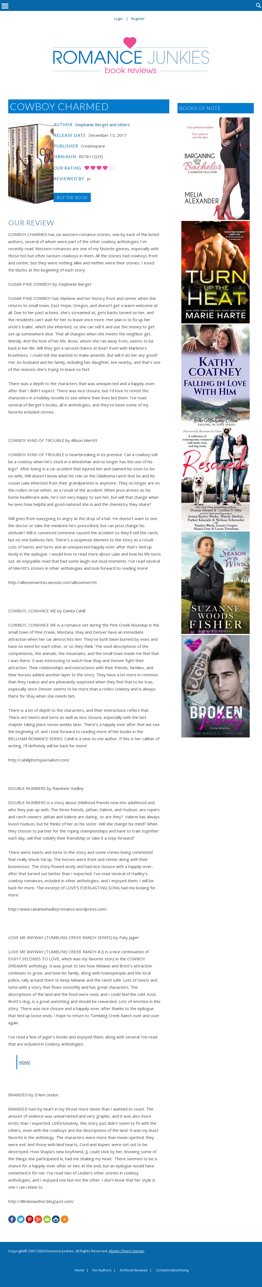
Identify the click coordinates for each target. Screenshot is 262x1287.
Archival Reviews (134, 1270)
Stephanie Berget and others (102, 124)
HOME (24, 1062)
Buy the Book (72, 197)
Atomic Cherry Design (126, 1250)
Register (138, 18)
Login (118, 18)
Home (79, 1270)
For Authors (102, 1270)
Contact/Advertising (172, 1270)
